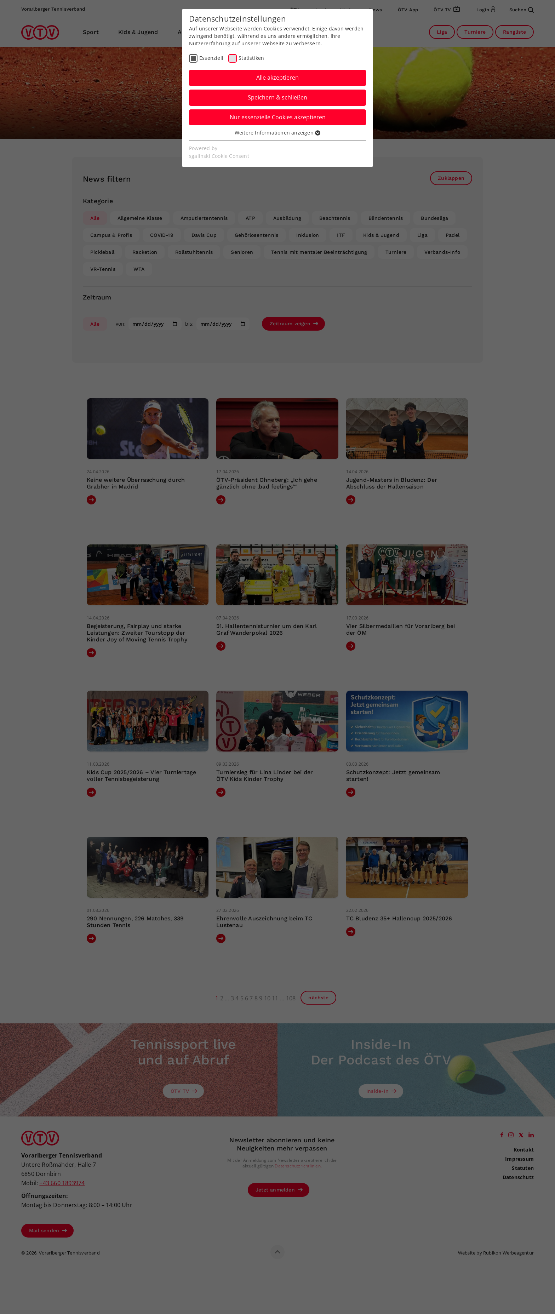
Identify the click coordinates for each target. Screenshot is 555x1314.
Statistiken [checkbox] (251, 58)
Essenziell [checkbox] (211, 58)
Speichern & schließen (277, 97)
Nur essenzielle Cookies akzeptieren (278, 117)
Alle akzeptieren (277, 77)
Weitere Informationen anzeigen (277, 132)
